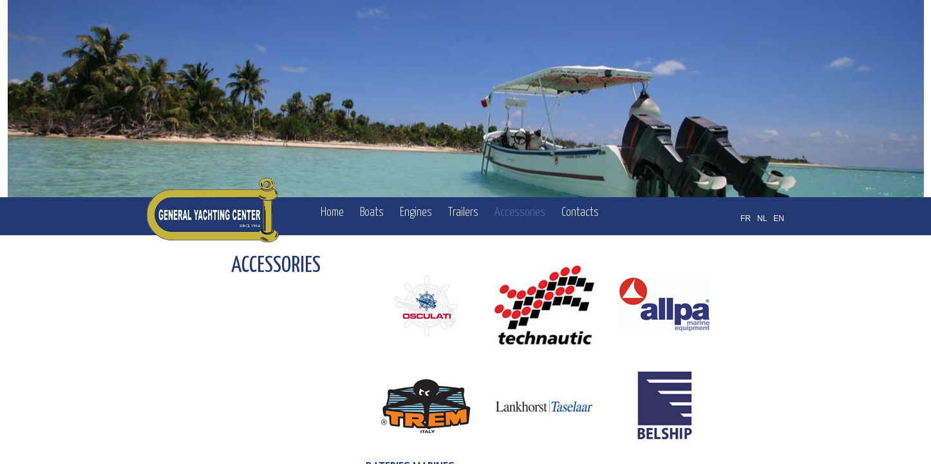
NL (762, 218)
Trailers (463, 212)
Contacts (580, 212)
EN (778, 218)
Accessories (519, 212)
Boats (372, 212)
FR (745, 218)
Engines (416, 212)
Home (332, 212)
